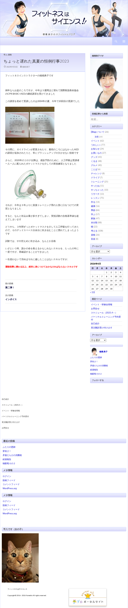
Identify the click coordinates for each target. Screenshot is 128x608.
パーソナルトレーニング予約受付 (15, 416)
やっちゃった (97, 189)
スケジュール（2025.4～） (104, 312)
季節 (93, 210)
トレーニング (97, 181)
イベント (95, 140)
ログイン (7, 476)
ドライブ (95, 177)
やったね (95, 185)
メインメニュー (124, 41)
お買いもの (96, 153)
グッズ (94, 157)
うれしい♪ (95, 145)
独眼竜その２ (96, 374)
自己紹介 (95, 323)
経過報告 (94, 369)
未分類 (94, 222)
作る (93, 202)
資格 (10, 55)
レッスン (95, 198)
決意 (97, 136)
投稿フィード (9, 480)
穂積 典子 (26, 67)
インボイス (40, 297)
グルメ (94, 165)
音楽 (93, 239)
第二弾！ (40, 285)
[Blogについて (97, 132)
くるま (94, 161)
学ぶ (5, 55)
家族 (93, 218)
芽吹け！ (94, 361)
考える (94, 230)
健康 (93, 206)
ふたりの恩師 (96, 357)
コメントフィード (11, 484)
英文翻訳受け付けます (101, 327)
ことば (94, 169)
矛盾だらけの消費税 (99, 365)
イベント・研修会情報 (101, 304)
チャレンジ (96, 173)
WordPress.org (10, 488)
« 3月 (92, 292)
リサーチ (95, 194)
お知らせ (95, 148)
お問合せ (95, 308)
